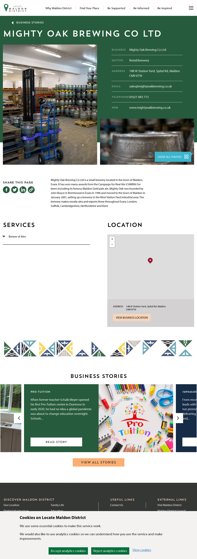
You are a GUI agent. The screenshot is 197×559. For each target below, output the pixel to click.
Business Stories (28, 22)
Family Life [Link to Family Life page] (57, 505)
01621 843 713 (139, 97)
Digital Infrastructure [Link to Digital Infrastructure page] (16, 511)
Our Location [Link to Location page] (11, 505)
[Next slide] (178, 418)
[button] (150, 260)
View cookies (142, 550)
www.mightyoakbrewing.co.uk (149, 107)
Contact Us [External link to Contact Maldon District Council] (116, 505)
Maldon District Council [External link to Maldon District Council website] (171, 511)
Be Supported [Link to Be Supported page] (116, 8)
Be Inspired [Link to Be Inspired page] (164, 8)
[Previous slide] (19, 418)
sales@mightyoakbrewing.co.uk (150, 86)
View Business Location (132, 317)
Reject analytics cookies (110, 551)
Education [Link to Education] (57, 511)
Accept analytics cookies (68, 551)
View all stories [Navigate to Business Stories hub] (98, 462)
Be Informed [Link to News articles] (141, 8)
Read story (56, 442)
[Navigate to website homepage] (15, 8)
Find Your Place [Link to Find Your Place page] (89, 8)
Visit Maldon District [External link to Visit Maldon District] (169, 505)
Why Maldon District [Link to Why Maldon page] (59, 8)
